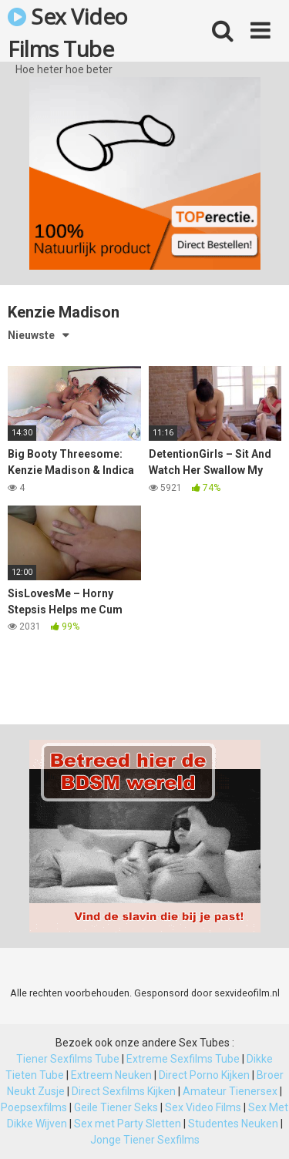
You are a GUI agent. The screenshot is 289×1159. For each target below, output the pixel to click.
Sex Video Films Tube (68, 32)
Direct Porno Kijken (204, 1075)
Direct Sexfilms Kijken (124, 1091)
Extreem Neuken (111, 1075)
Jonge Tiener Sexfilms (145, 1140)
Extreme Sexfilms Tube (183, 1059)
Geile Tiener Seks (116, 1107)
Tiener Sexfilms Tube (67, 1059)
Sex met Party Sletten (127, 1123)
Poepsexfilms (34, 1107)
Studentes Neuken (233, 1123)
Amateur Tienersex (230, 1091)
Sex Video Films (203, 1107)
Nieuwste (31, 335)
